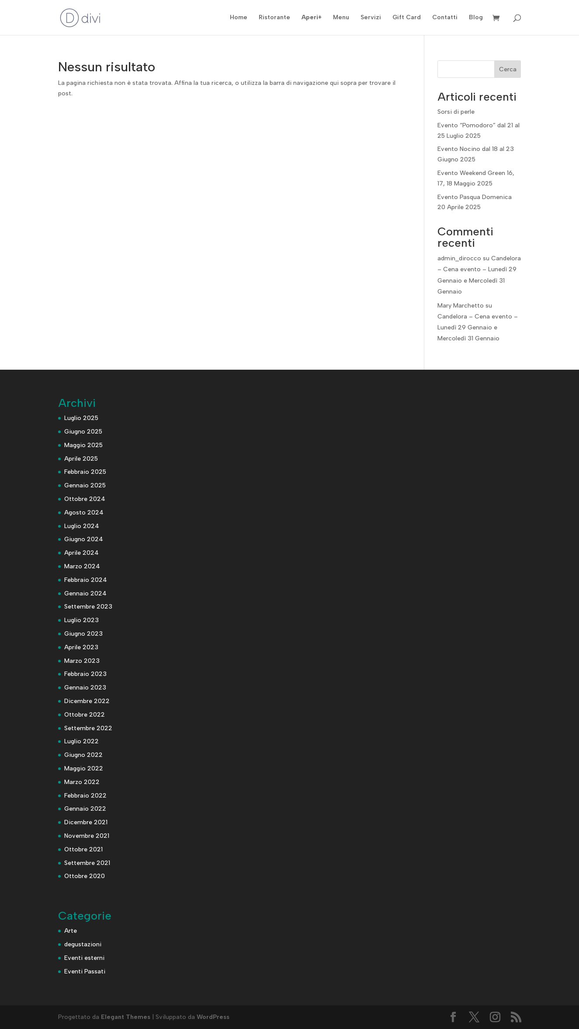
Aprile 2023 (81, 647)
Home (238, 17)
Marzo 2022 (82, 782)
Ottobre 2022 (84, 714)
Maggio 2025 (83, 445)
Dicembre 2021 (85, 822)
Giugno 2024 (83, 539)
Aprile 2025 (81, 458)
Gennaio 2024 (85, 593)
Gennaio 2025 (85, 485)
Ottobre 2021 (83, 849)
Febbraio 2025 (85, 472)
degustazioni (82, 944)
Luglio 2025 (81, 418)
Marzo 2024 (82, 566)
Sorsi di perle (456, 112)
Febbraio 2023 (85, 674)
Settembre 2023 (88, 606)
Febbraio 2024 (85, 580)
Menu (341, 17)
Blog (476, 17)
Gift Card (406, 17)
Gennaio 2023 (85, 687)
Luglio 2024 (81, 526)
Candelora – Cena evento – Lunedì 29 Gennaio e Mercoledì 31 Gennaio (477, 327)
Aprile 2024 (81, 552)
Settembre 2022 (88, 728)
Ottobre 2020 (84, 876)
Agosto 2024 (84, 512)
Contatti (445, 17)
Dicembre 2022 (87, 701)
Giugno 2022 (83, 755)
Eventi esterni (84, 958)
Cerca (508, 69)
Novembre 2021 (86, 836)
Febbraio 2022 (85, 795)
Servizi (371, 17)
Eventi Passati (84, 971)
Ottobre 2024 (84, 499)
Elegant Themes (125, 1017)
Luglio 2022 (81, 741)
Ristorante (274, 17)
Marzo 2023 (82, 661)
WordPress (213, 1017)
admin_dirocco (459, 258)
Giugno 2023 (83, 633)
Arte (70, 930)
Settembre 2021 (87, 863)
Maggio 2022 (83, 768)
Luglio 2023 (81, 620)
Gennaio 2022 (85, 808)
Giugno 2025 (83, 431)
